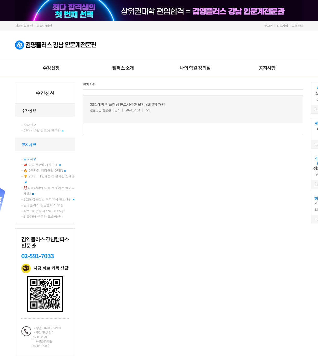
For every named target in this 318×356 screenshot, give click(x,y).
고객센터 (297, 25)
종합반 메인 (44, 25)
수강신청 (51, 67)
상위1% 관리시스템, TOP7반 (44, 210)
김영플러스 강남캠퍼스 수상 (43, 205)
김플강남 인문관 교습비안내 (43, 216)
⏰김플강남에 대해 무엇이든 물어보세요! (49, 190)
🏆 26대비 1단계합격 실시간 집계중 (49, 178)
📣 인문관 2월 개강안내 (42, 164)
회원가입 (282, 25)
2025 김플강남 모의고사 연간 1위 (49, 199)
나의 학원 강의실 (195, 67)
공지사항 (267, 67)
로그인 (268, 25)
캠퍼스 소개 (123, 67)
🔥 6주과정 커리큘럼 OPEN (45, 170)
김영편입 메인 (24, 25)
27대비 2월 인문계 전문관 (43, 130)
